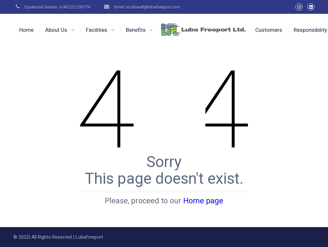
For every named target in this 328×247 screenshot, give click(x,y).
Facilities (96, 30)
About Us (56, 30)
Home (26, 30)
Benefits (136, 30)
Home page (203, 200)
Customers (268, 30)
